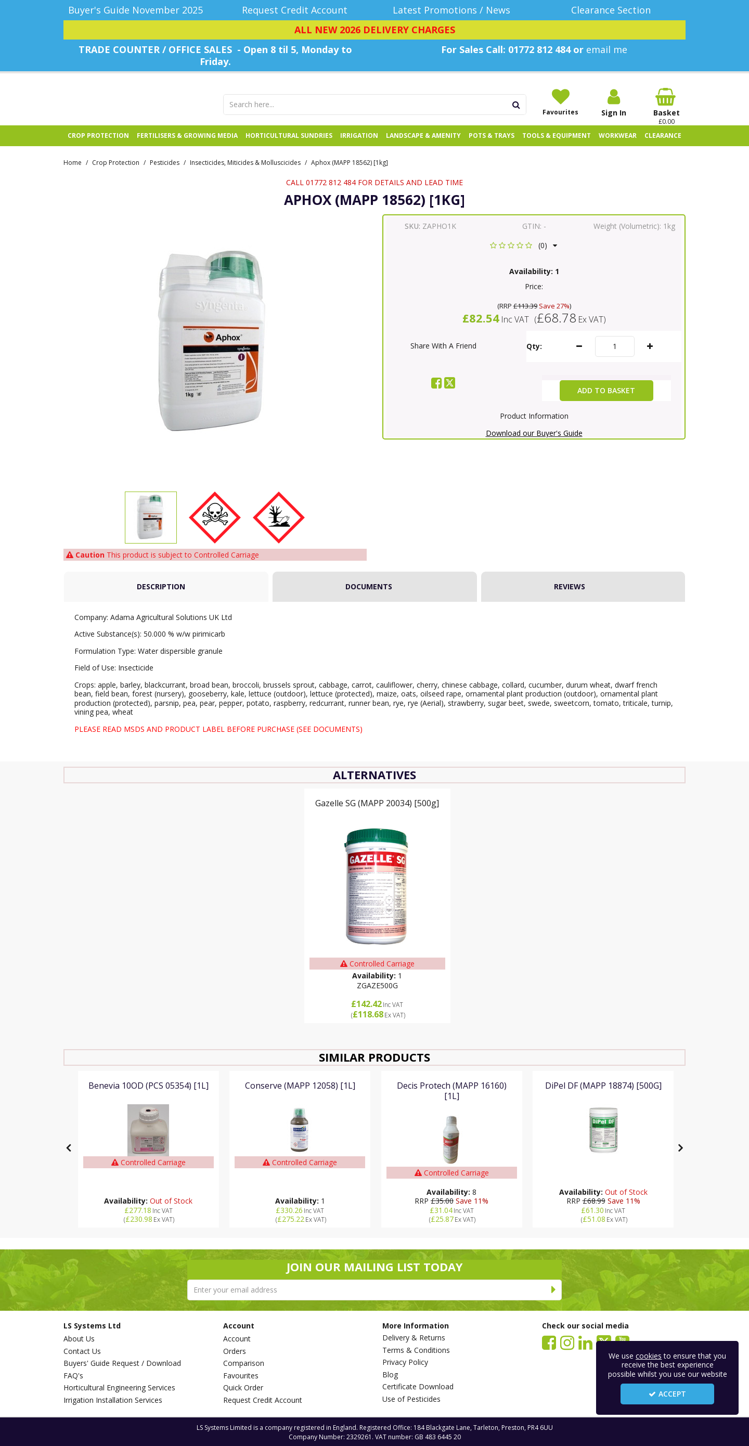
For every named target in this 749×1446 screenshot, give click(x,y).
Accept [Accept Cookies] (667, 1394)
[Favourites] (560, 102)
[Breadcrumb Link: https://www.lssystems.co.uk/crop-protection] (115, 172)
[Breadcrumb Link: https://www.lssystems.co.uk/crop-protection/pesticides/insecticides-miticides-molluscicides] (245, 172)
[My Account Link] (613, 103)
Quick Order (243, 1387)
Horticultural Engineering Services (119, 1387)
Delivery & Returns (413, 1337)
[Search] (365, 104)
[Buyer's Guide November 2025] (135, 10)
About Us (79, 1339)
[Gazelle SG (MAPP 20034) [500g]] (377, 814)
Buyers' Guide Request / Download (122, 1363)
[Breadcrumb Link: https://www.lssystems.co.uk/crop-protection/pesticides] (164, 172)
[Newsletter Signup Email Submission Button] (554, 1290)
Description (161, 598)
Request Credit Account (262, 1400)
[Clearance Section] (614, 10)
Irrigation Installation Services (112, 1400)
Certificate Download (418, 1386)
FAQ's (73, 1375)
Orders (234, 1351)
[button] (523, 257)
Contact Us (82, 1351)
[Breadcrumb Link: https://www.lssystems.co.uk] (72, 172)
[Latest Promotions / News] (454, 10)
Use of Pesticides (411, 1399)
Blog (390, 1374)
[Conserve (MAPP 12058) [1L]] (300, 1097)
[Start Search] (516, 104)
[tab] (166, 598)
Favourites (241, 1375)
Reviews (569, 598)
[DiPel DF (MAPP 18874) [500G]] (603, 1097)
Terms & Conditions (416, 1350)
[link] (436, 394)
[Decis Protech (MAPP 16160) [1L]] (451, 1107)
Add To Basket (606, 402)
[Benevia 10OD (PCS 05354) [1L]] (148, 1097)
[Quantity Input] (615, 357)
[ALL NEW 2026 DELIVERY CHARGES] (374, 30)
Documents (368, 598)
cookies (649, 1356)
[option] (151, 531)
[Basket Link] (667, 106)
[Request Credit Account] (295, 10)
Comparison (243, 1363)
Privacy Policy (405, 1362)
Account (237, 1339)
